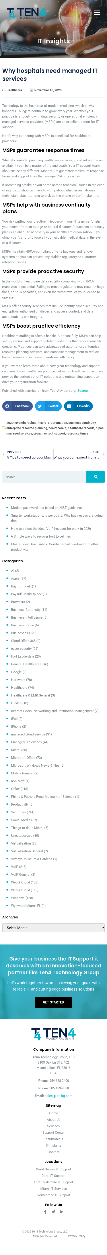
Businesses (19, 633)
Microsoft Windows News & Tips (35, 766)
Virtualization (21, 843)
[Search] (95, 477)
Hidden (16, 703)
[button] (17, 406)
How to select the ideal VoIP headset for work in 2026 (51, 529)
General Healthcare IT (27, 664)
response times (77, 433)
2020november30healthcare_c (27, 422)
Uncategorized (21, 836)
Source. (83, 391)
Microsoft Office (23, 758)
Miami (15, 750)
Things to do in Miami (27, 828)
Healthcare (14, 90)
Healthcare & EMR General (30, 695)
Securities (18, 812)
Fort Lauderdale (22, 656)
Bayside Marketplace (26, 594)
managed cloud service (28, 734)
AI (12, 571)
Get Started (53, 1002)
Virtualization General (27, 851)
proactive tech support (49, 433)
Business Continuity (26, 610)
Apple (15, 579)
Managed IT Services (26, 742)
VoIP (14, 867)
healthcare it (57, 428)
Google (16, 672)
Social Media (20, 820)
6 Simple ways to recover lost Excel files (41, 536)
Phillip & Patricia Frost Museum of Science (42, 797)
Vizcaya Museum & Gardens (31, 859)
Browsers (18, 602)
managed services (19, 433)
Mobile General (22, 773)
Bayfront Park (21, 586)
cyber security (21, 649)
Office (15, 789)
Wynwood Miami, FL (26, 906)
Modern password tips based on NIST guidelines (47, 508)
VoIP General (20, 875)
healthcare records (81, 428)
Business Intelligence (27, 617)
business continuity (82, 422)
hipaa (100, 428)
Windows (18, 898)
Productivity (20, 804)
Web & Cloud (20, 882)
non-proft (18, 781)
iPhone (16, 727)
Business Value (22, 625)
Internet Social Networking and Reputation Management (52, 711)
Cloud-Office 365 (23, 641)
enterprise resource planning (26, 428)
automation (59, 422)
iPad (14, 719)
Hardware (18, 680)
